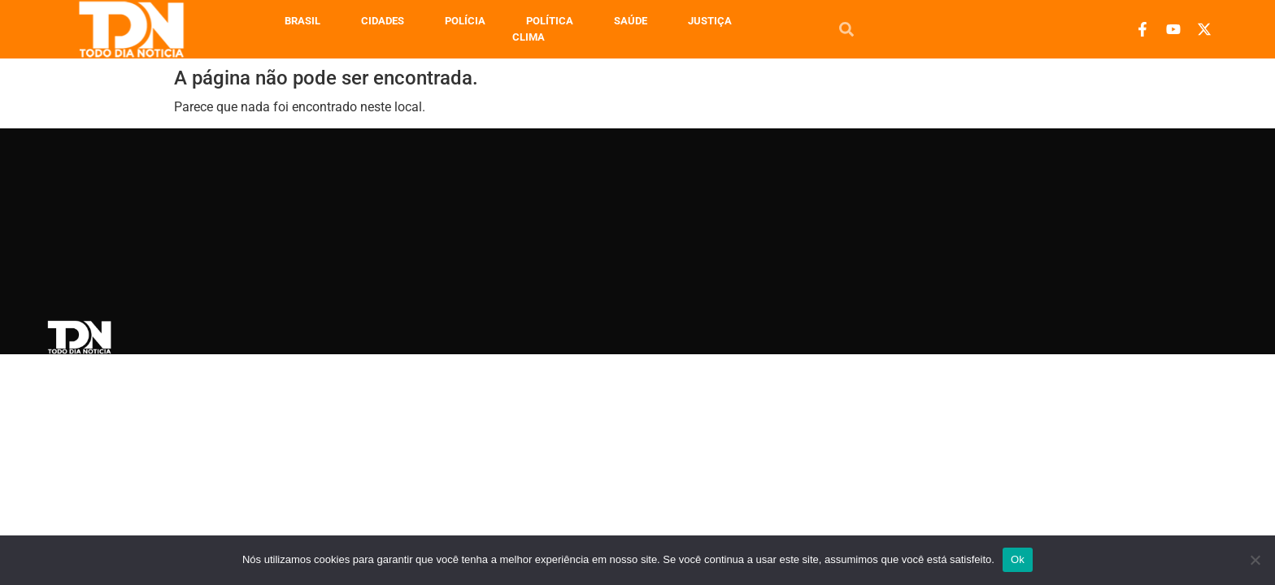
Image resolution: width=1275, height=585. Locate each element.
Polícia (465, 21)
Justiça (710, 21)
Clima (528, 37)
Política (549, 21)
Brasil (302, 21)
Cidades (382, 21)
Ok (1018, 559)
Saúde (630, 21)
